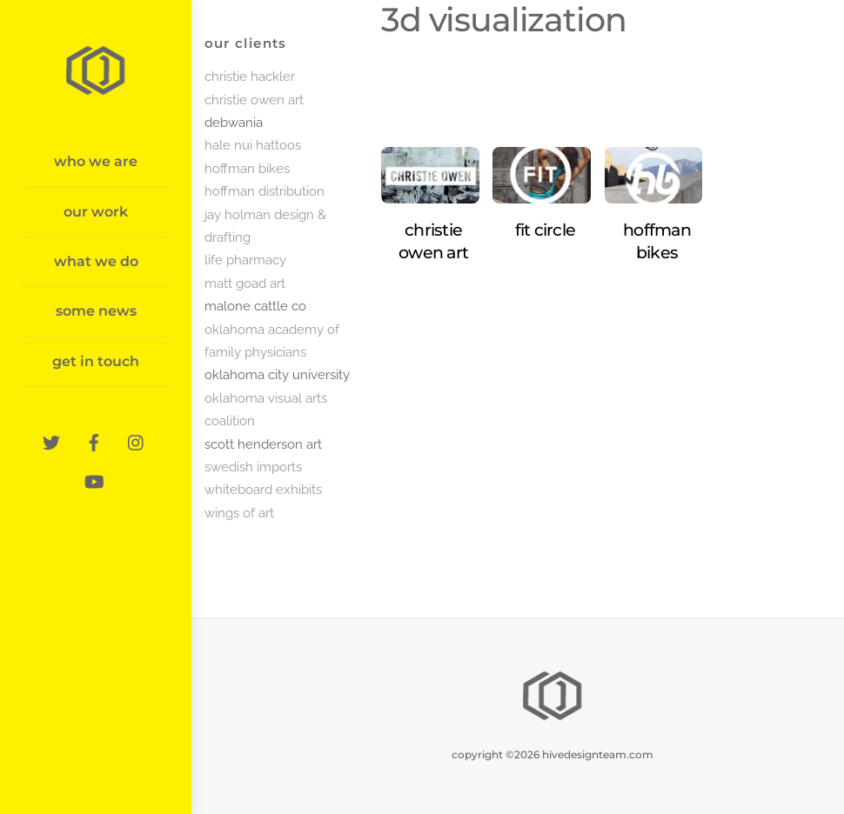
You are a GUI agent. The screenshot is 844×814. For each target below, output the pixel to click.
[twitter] (51, 439)
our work (96, 212)
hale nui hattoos (252, 145)
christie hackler (249, 76)
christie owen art (254, 100)
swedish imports (253, 467)
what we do (96, 261)
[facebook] (94, 439)
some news (96, 311)
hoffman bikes (247, 169)
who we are (95, 161)
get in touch (95, 361)
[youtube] (94, 478)
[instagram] (136, 439)
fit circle (545, 230)
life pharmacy (245, 260)
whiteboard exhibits (263, 489)
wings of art (239, 513)
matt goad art (244, 283)
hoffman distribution (264, 191)
